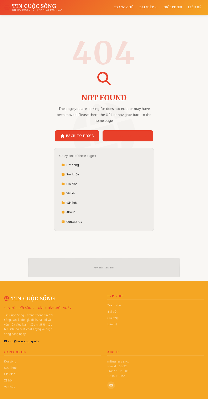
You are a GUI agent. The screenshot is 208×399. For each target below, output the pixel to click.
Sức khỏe (70, 174)
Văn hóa (69, 203)
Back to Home (77, 136)
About (68, 212)
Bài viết (148, 7)
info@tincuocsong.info (21, 341)
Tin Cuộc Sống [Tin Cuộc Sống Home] (29, 298)
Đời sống (70, 165)
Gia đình (69, 184)
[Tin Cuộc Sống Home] (33, 7)
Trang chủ (124, 7)
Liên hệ (194, 7)
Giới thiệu (172, 7)
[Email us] (111, 385)
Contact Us (71, 222)
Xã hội (68, 193)
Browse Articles (128, 136)
